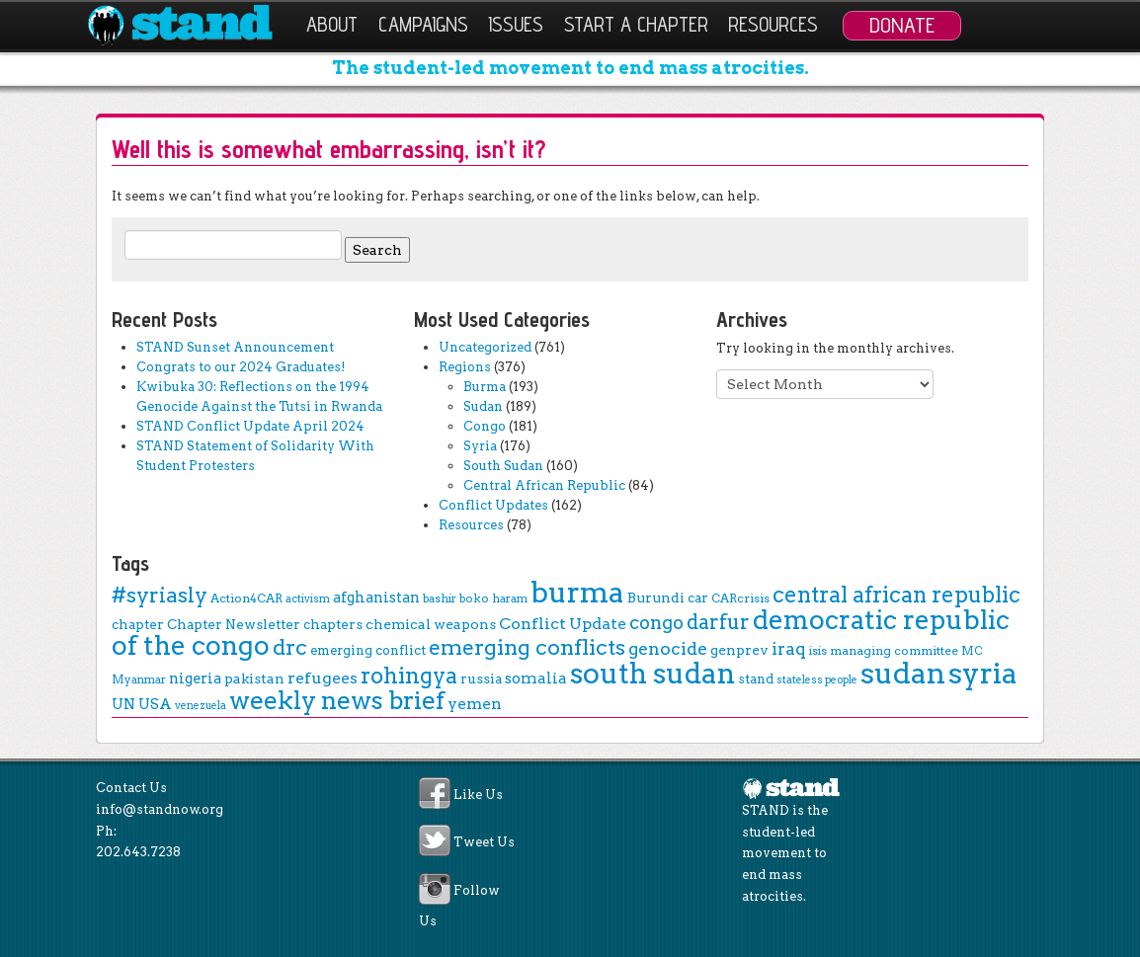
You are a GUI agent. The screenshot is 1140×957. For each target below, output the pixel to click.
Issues (515, 24)
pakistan (254, 678)
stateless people (816, 680)
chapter (138, 624)
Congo (484, 426)
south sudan (652, 673)
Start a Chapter (636, 24)
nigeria (195, 678)
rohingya (409, 676)
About (332, 24)
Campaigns (423, 24)
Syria (480, 446)
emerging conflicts (527, 647)
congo (656, 622)
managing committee (894, 650)
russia (481, 678)
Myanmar (139, 679)
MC (972, 651)
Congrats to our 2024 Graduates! (240, 366)
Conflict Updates (493, 505)
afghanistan (376, 597)
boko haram (493, 598)
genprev (739, 650)
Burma (484, 386)
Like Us (478, 795)
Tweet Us (484, 843)
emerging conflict (368, 650)
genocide (667, 648)
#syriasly (159, 595)
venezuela (200, 705)
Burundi (656, 597)
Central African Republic (544, 485)
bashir (439, 598)
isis (818, 651)
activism (307, 599)
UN (123, 704)
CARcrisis (740, 598)
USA (155, 704)
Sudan (483, 406)
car (698, 597)
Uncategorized (485, 347)
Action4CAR (246, 598)
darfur (718, 622)
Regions (465, 366)
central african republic (896, 594)
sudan (902, 673)
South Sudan (503, 465)
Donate (902, 25)
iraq (789, 649)
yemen (475, 703)
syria (983, 673)
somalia (536, 678)
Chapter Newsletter (233, 624)
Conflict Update (562, 623)
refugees (322, 678)
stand (756, 679)
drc (290, 647)
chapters (333, 624)
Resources (773, 24)
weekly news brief (337, 700)
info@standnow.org (159, 809)
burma (577, 592)
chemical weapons (431, 624)
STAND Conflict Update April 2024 (250, 426)
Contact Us (131, 787)
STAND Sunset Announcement (235, 347)
